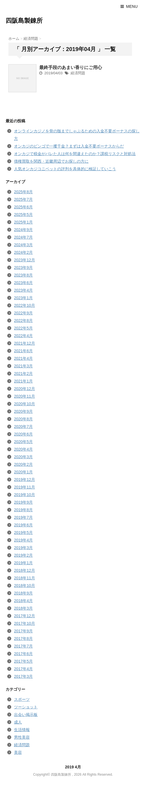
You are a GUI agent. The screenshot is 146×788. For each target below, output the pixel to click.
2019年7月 (23, 517)
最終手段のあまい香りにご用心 (70, 67)
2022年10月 (24, 305)
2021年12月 (24, 343)
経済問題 (78, 73)
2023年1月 (23, 298)
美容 (18, 752)
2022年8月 (23, 320)
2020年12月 (24, 388)
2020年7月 (23, 426)
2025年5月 (23, 214)
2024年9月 (23, 229)
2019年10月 (24, 494)
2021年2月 (23, 373)
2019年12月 (24, 479)
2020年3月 (23, 457)
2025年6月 (23, 207)
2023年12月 (24, 260)
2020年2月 (23, 464)
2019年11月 (24, 487)
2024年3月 (23, 245)
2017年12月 (24, 616)
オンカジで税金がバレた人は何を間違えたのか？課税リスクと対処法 (75, 153)
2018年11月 (24, 578)
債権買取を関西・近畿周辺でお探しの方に (51, 161)
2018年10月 (24, 585)
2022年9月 (23, 313)
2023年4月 (23, 290)
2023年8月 (23, 275)
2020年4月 (23, 449)
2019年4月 (23, 540)
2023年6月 (23, 282)
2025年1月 (23, 222)
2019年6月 (23, 525)
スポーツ (22, 699)
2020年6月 (23, 434)
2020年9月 (23, 411)
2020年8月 (23, 419)
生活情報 (22, 729)
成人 (18, 722)
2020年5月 (23, 441)
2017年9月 (23, 631)
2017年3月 (23, 676)
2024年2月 (23, 252)
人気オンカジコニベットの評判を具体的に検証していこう (65, 169)
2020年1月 (23, 472)
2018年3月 (23, 608)
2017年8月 (23, 638)
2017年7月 (23, 646)
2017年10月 (24, 623)
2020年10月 (24, 404)
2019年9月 (23, 502)
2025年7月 (23, 199)
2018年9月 (23, 593)
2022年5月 (23, 328)
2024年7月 (23, 237)
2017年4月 (23, 669)
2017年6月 (23, 653)
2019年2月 (23, 555)
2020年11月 (24, 396)
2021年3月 (23, 366)
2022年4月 (23, 335)
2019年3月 (23, 547)
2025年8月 (23, 192)
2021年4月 (23, 358)
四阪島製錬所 (24, 20)
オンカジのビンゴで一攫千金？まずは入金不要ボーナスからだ (69, 146)
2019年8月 (23, 510)
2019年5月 (23, 532)
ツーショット (26, 707)
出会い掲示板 (26, 714)
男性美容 (22, 737)
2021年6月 (23, 351)
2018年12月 (24, 570)
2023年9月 (23, 267)
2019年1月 (23, 563)
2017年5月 (23, 661)
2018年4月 (23, 600)
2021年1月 (23, 381)
